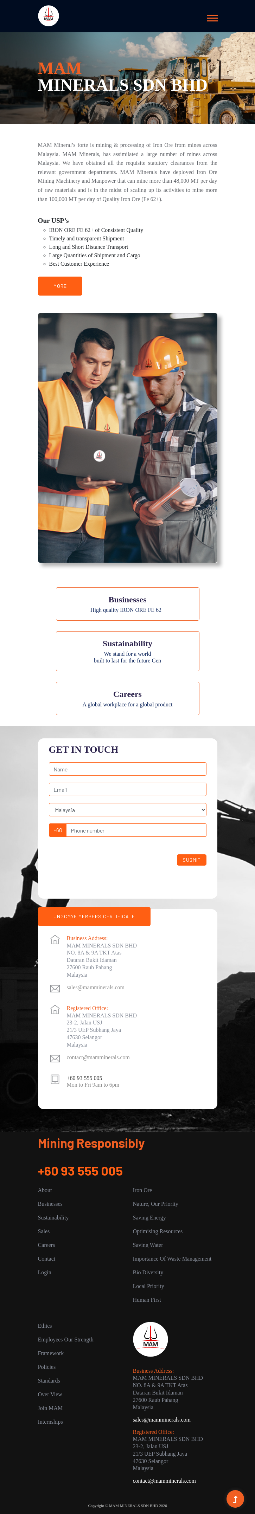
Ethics (45, 1326)
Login (44, 1272)
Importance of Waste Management (172, 1259)
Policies (47, 1367)
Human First (147, 1300)
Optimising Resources (158, 1231)
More (60, 286)
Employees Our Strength (66, 1339)
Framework (51, 1353)
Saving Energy (149, 1218)
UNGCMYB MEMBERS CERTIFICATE (94, 916)
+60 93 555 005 (80, 1170)
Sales (44, 1231)
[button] (212, 16)
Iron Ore (142, 1190)
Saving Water (148, 1245)
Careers (46, 1245)
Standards (49, 1381)
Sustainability (53, 1218)
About (45, 1190)
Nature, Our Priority (155, 1204)
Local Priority (148, 1286)
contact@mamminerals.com (98, 1057)
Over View (50, 1394)
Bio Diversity (148, 1272)
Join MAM (50, 1408)
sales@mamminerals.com (96, 987)
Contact (47, 1259)
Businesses (50, 1204)
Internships (50, 1422)
